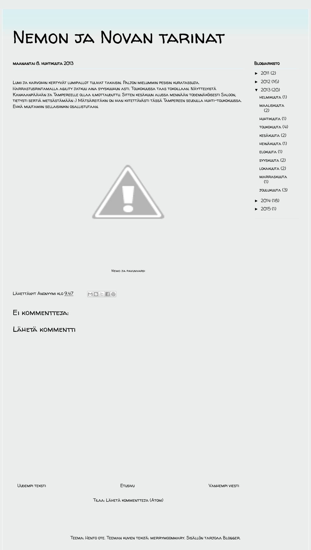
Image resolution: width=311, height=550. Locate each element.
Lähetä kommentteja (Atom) (134, 500)
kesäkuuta (270, 135)
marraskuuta (273, 176)
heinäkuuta (270, 143)
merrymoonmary (167, 538)
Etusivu (127, 485)
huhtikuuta (270, 118)
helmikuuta (270, 97)
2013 (266, 90)
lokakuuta (270, 168)
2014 (266, 200)
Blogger (231, 538)
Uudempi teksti (31, 485)
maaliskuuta (271, 105)
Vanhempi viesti (224, 485)
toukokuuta (270, 127)
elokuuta (268, 151)
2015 (266, 209)
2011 (266, 73)
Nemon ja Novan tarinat (119, 36)
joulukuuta (270, 190)
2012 (266, 81)
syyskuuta (269, 160)
